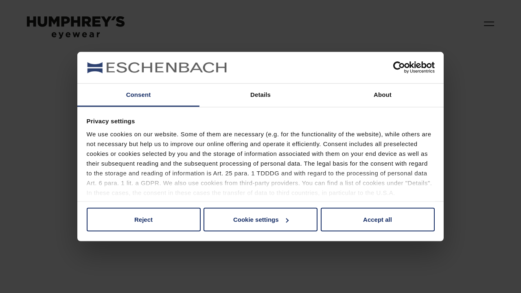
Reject (143, 219)
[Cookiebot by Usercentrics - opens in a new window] (399, 67)
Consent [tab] (138, 94)
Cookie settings (261, 219)
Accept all (377, 219)
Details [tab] (260, 94)
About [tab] (383, 94)
